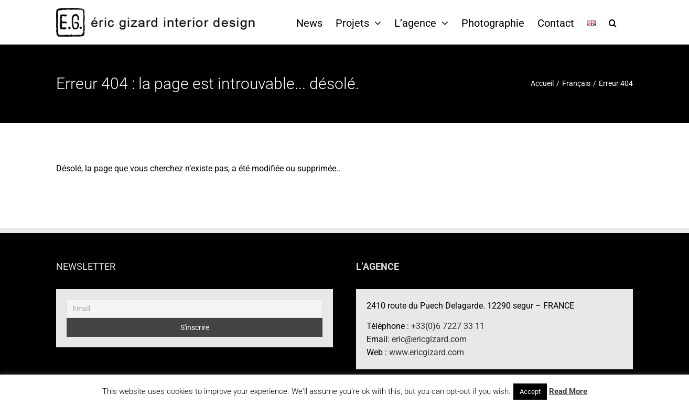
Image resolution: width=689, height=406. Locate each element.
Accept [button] (530, 392)
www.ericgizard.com (426, 352)
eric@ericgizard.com (429, 339)
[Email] (194, 309)
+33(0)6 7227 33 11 (448, 326)
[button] (613, 23)
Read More (568, 391)
